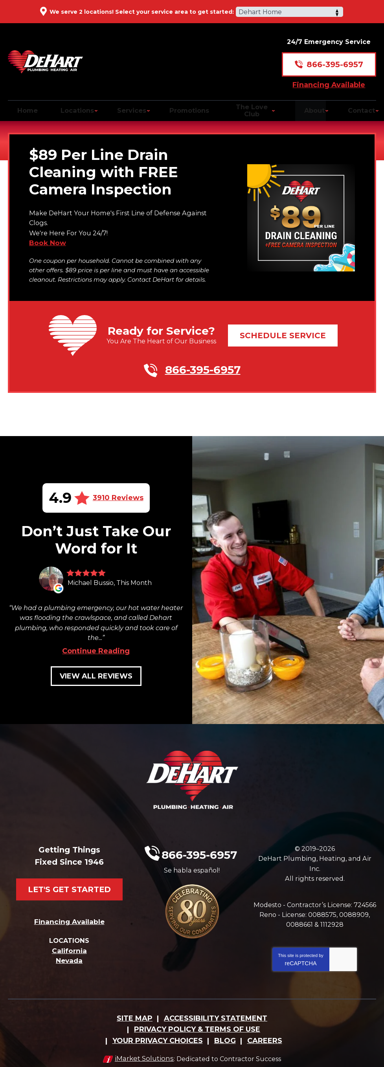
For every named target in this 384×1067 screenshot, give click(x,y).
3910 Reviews (118, 493)
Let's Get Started (69, 867)
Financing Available (328, 76)
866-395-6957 (335, 57)
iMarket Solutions (140, 1050)
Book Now (47, 241)
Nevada (69, 944)
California (69, 935)
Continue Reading (96, 649)
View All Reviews (96, 674)
